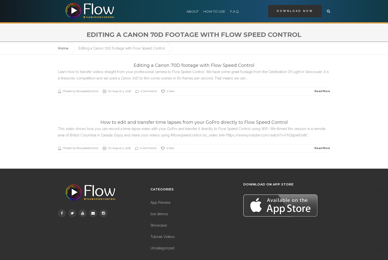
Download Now (295, 11)
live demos (159, 208)
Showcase (158, 219)
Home (63, 42)
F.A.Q (234, 11)
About (192, 11)
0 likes (167, 85)
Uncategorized (162, 242)
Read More (322, 85)
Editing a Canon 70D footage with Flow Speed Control (121, 42)
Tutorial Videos (162, 231)
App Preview (160, 197)
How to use (214, 11)
